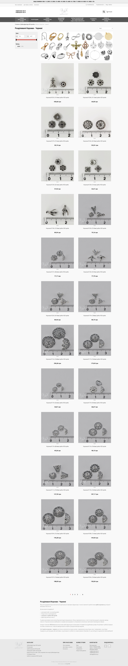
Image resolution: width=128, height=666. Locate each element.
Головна (17, 24)
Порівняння (79, 648)
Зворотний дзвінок (81, 650)
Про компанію (18, 4)
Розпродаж (30, 647)
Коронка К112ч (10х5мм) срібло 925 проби (94, 446)
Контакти (36, 4)
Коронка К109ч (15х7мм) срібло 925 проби (57, 533)
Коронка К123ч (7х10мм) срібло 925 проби (94, 228)
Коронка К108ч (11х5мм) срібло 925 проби (94, 533)
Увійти (110, 4)
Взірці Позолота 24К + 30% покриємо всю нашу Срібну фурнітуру (43, 652)
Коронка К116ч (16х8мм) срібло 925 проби (57, 359)
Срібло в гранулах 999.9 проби (34, 656)
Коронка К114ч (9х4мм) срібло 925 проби (95, 402)
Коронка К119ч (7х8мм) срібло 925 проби (95, 315)
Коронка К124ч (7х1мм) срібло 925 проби (95, 184)
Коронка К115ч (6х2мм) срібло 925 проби (57, 402)
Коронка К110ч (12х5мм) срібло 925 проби (94, 490)
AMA (20, 46)
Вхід (107, 4)
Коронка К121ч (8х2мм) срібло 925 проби (57, 272)
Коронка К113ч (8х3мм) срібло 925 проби (57, 446)
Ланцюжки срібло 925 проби (34, 650)
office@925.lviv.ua (94, 654)
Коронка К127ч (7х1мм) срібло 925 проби (57, 141)
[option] (76, 46)
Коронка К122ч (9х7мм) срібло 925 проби (95, 272)
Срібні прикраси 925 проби (33, 648)
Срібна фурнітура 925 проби (27, 24)
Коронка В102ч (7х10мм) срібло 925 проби (57, 97)
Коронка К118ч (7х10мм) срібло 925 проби (57, 228)
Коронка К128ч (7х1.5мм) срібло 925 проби (94, 97)
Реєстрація (79, 647)
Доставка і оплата (28, 4)
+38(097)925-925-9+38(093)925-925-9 (20, 11)
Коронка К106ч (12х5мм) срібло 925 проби (94, 577)
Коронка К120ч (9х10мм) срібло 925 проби (57, 315)
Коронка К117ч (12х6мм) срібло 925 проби (94, 359)
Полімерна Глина (31, 654)
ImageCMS (67, 663)
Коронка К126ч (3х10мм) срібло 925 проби (94, 141)
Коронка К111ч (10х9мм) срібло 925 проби (57, 490)
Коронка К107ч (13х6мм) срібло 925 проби (57, 577)
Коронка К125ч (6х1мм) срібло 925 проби (57, 184)
